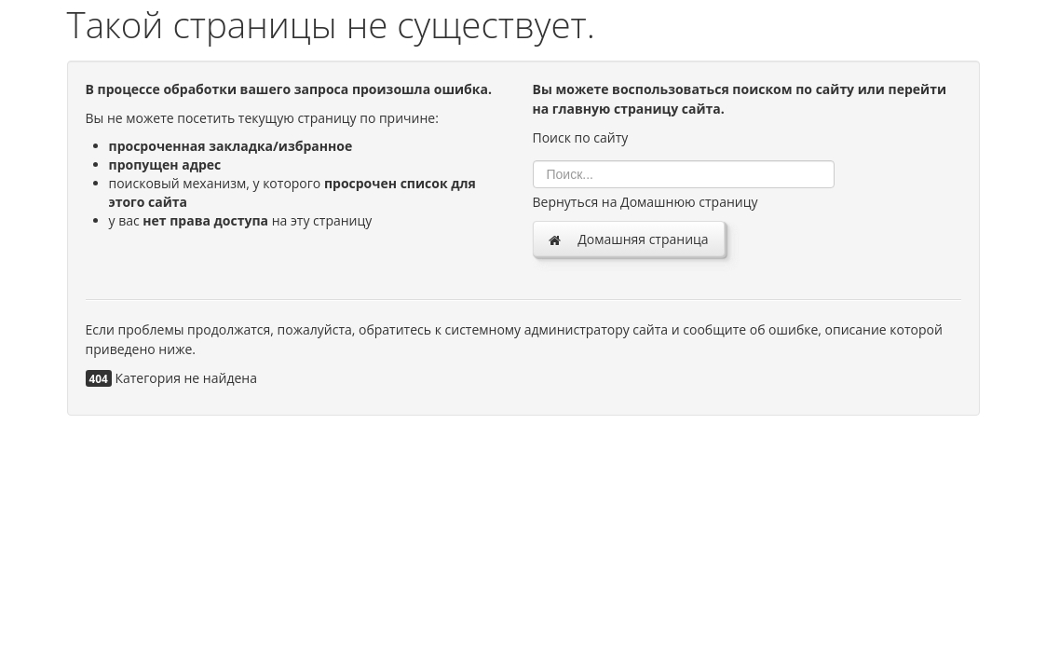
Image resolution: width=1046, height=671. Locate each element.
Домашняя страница (629, 239)
